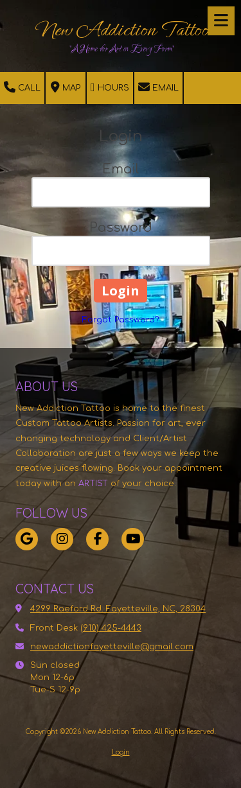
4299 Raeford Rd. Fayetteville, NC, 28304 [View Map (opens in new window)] (118, 608)
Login (121, 752)
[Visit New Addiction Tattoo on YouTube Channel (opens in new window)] (132, 539)
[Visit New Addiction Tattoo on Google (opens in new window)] (26, 539)
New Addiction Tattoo (121, 29)
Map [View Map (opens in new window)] (65, 87)
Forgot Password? (120, 319)
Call (22, 87)
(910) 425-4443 (110, 628)
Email (158, 87)
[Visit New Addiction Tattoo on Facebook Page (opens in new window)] (97, 539)
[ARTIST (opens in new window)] (81, 483)
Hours (110, 87)
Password (120, 227)
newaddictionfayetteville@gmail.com (111, 646)
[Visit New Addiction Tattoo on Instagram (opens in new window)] (62, 539)
